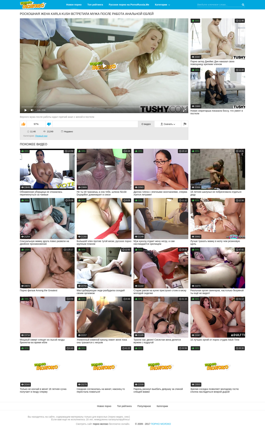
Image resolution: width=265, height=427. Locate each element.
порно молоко (100, 424)
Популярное (144, 406)
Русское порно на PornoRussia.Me (129, 4)
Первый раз (41, 136)
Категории (161, 4)
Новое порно (74, 4)
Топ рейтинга (95, 4)
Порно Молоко (161, 424)
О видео (146, 124)
